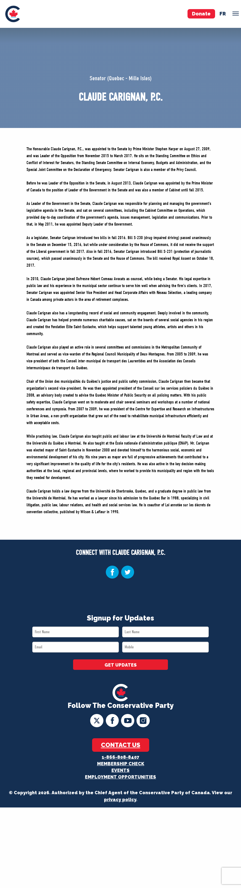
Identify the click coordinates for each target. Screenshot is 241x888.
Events (120, 770)
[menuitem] (12, 14)
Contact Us (120, 744)
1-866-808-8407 (120, 757)
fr (222, 14)
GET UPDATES (121, 665)
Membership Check (120, 763)
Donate (201, 14)
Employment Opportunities (120, 777)
